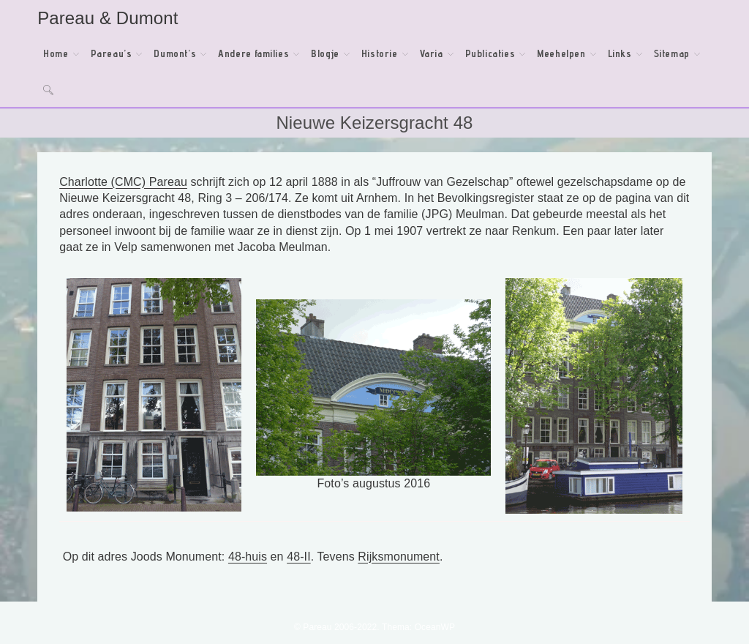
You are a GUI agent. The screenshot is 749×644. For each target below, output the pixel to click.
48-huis (247, 556)
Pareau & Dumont (107, 18)
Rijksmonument (399, 556)
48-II (299, 556)
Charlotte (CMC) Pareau (123, 182)
